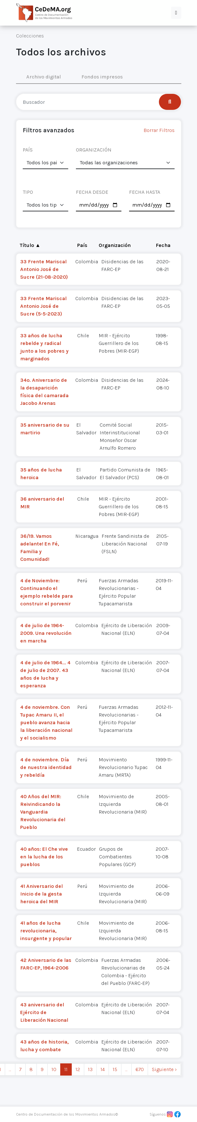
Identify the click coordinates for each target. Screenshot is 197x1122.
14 (103, 1069)
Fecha (163, 245)
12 (78, 1069)
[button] (176, 13)
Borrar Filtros (159, 130)
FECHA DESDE (92, 192)
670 (139, 1069)
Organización (115, 245)
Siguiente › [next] (164, 1069)
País (82, 245)
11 (66, 1069)
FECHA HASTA (144, 192)
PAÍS (28, 150)
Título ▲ (30, 245)
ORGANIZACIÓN (93, 150)
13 (90, 1069)
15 (115, 1069)
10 (54, 1069)
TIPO (28, 192)
